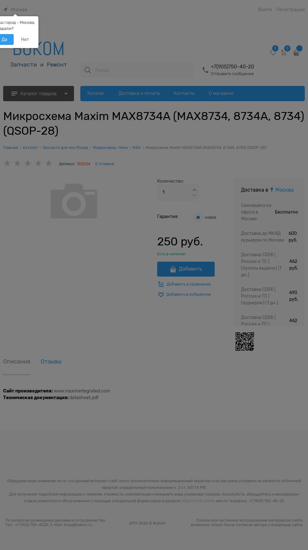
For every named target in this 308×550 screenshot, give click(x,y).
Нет (25, 39)
